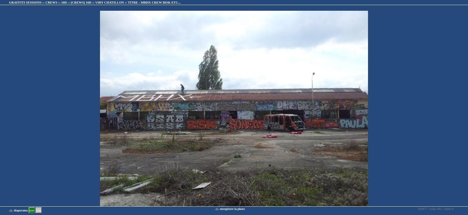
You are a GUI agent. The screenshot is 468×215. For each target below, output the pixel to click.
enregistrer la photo (232, 209)
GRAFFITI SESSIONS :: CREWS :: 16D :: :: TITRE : (95, 2)
